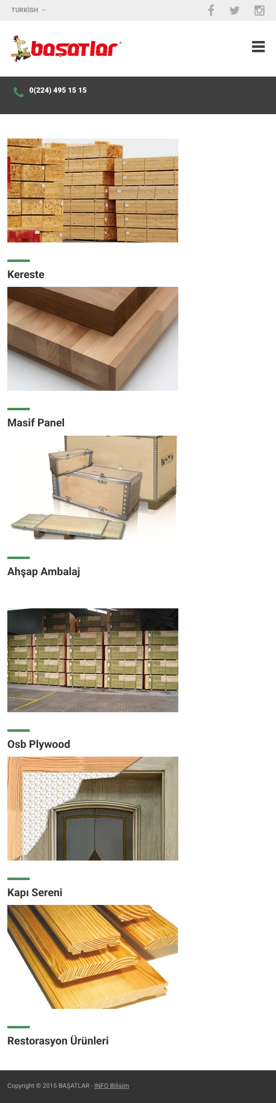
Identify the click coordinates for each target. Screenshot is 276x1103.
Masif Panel (35, 423)
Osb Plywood (38, 745)
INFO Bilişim (111, 1086)
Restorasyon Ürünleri (58, 1041)
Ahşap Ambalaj (43, 572)
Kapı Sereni (35, 893)
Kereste (25, 275)
